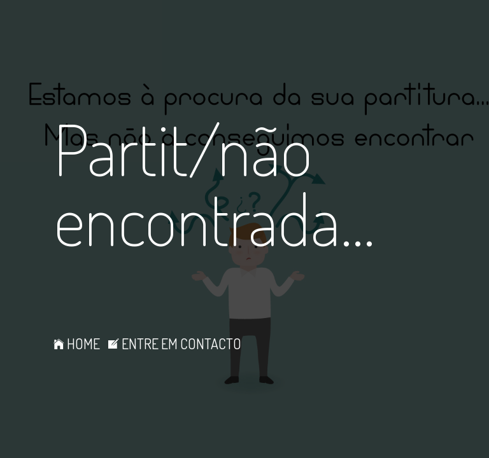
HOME (76, 343)
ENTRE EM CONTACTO (174, 343)
